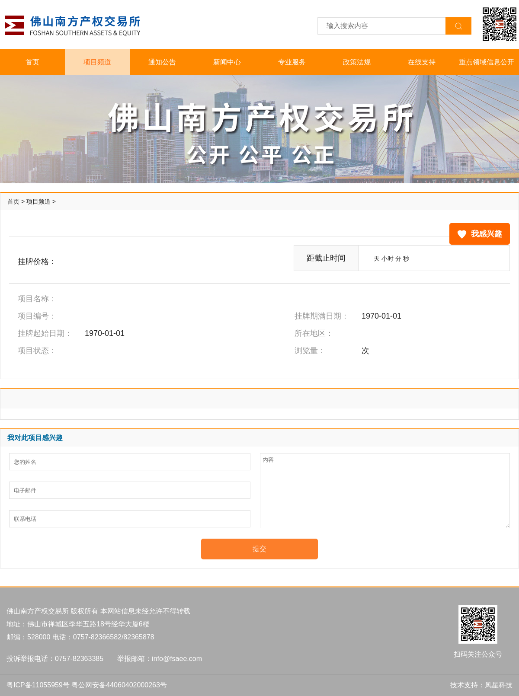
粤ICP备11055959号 (38, 685)
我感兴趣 (479, 234)
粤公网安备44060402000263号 (119, 685)
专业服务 (292, 62)
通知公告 (162, 62)
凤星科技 (499, 685)
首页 (32, 62)
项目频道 (97, 62)
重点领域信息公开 (486, 62)
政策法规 (357, 62)
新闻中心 (227, 62)
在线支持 (422, 62)
